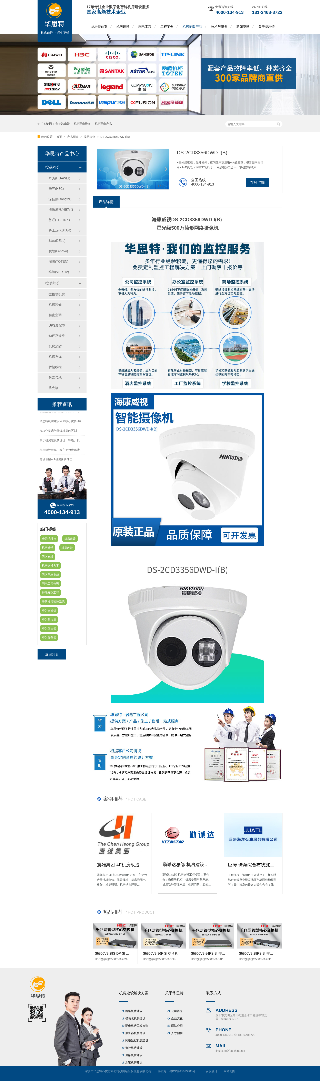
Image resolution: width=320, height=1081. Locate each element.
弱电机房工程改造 (136, 1025)
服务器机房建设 (135, 1033)
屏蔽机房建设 (133, 1055)
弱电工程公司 (50, 583)
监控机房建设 (133, 1047)
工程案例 (166, 26)
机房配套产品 (192, 26)
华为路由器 (63, 123)
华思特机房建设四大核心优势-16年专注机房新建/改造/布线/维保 (80, 421)
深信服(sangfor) (60, 199)
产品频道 (73, 136)
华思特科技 (49, 538)
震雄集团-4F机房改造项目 (123, 864)
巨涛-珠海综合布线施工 (251, 864)
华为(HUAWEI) (59, 178)
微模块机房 (57, 294)
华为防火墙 (49, 619)
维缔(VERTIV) (59, 272)
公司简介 (177, 1011)
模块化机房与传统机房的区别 (58, 431)
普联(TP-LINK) (59, 220)
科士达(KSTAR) (60, 230)
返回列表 (51, 654)
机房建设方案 (50, 565)
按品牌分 (90, 136)
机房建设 (122, 26)
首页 (59, 136)
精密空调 (55, 315)
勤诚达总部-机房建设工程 (187, 864)
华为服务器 (49, 637)
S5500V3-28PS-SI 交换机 (257, 953)
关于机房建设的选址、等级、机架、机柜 (65, 441)
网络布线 (47, 556)
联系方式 (213, 993)
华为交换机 (49, 610)
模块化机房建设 (135, 1018)
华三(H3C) (56, 188)
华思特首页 (99, 26)
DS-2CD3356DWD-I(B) (115, 136)
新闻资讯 (242, 26)
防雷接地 (55, 377)
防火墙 (53, 388)
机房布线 (55, 356)
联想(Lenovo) (58, 251)
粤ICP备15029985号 (182, 1071)
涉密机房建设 (133, 1062)
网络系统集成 (50, 574)
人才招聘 (177, 1033)
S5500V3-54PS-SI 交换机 (209, 953)
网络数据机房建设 (136, 1040)
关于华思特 (266, 26)
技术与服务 (219, 26)
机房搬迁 (47, 547)
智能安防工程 (50, 592)
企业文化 (177, 1018)
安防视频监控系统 (53, 601)
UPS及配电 (57, 325)
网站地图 (229, 1071)
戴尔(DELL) (57, 240)
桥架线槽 (55, 367)
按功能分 (52, 283)
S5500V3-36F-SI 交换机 (160, 953)
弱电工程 (144, 26)
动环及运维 (57, 336)
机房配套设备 (82, 123)
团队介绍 (177, 1025)
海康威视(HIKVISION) (63, 209)
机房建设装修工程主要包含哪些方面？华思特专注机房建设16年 (80, 450)
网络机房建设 (133, 1011)
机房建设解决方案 (134, 993)
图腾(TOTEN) (58, 261)
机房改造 (67, 547)
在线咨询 (257, 183)
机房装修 (55, 304)
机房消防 (55, 346)
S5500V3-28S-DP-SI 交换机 (115, 953)
